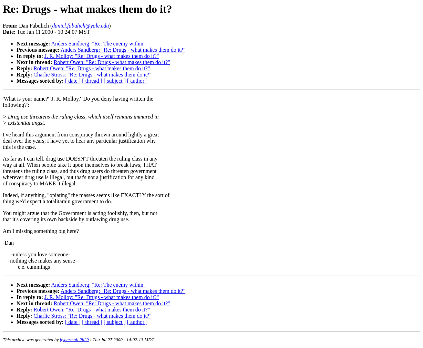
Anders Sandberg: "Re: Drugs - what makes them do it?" (123, 50)
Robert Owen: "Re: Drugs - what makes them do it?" (112, 62)
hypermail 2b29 (74, 339)
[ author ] (137, 81)
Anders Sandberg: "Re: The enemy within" (98, 44)
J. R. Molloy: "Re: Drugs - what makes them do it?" (101, 56)
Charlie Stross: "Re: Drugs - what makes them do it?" (92, 75)
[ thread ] (92, 81)
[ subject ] (115, 81)
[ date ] (73, 81)
